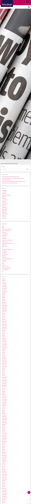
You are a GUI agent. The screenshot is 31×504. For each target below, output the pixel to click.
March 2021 (4, 375)
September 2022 (4, 347)
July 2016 (3, 463)
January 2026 (4, 285)
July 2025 (3, 294)
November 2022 (4, 344)
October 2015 (4, 477)
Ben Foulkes (4, 198)
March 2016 (4, 469)
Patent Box (3, 255)
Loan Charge (4, 252)
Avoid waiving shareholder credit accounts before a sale (10, 176)
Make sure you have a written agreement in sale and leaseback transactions (13, 181)
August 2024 (4, 311)
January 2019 (4, 416)
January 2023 (4, 341)
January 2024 (4, 322)
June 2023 (3, 333)
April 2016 (3, 468)
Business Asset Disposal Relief (7, 229)
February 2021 (4, 377)
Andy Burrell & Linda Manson (6, 195)
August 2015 (4, 480)
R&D (2, 263)
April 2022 (3, 355)
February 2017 (4, 452)
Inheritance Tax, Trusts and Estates (7, 249)
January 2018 (4, 435)
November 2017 (4, 438)
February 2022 (4, 358)
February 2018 (4, 433)
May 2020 (3, 391)
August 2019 (4, 405)
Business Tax (4, 232)
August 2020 (4, 386)
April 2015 (3, 486)
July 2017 (3, 444)
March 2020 (4, 394)
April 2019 (3, 411)
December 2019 (4, 399)
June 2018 (3, 427)
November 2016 (4, 457)
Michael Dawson (4, 207)
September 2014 (4, 497)
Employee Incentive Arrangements (7, 240)
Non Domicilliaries (5, 254)
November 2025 (4, 288)
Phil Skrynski (4, 212)
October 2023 (4, 327)
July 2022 (3, 350)
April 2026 (3, 280)
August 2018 (4, 424)
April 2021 (3, 374)
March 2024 (4, 319)
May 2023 (3, 335)
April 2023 (3, 336)
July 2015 (3, 482)
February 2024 (4, 321)
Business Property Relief (6, 230)
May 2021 (3, 372)
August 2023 (4, 330)
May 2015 (3, 485)
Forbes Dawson (4, 199)
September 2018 (4, 422)
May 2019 (3, 410)
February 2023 (4, 339)
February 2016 (4, 471)
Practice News (4, 257)
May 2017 (3, 447)
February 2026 (4, 283)
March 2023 (4, 338)
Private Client (4, 260)
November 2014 (4, 494)
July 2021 (3, 369)
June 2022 (3, 352)
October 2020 (4, 383)
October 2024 (4, 308)
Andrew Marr (4, 193)
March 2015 (4, 488)
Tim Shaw (3, 215)
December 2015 (4, 474)
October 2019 (4, 402)
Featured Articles (4, 246)
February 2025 (4, 302)
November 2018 (4, 419)
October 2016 (4, 458)
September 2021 (4, 366)
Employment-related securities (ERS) (7, 243)
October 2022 (4, 346)
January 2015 (4, 491)
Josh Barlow (4, 201)
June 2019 (3, 408)
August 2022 (4, 349)
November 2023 (4, 325)
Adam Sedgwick (4, 190)
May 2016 (3, 466)
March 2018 (4, 432)
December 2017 (4, 436)
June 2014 (3, 502)
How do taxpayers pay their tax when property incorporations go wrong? (13, 178)
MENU (2, 6)
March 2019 (4, 413)
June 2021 (3, 371)
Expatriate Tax (4, 244)
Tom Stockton (4, 218)
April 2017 (3, 449)
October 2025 (4, 289)
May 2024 (3, 316)
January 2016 (4, 472)
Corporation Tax (4, 238)
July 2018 (3, 425)
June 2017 (3, 446)
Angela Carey (4, 196)
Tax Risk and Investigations (6, 268)
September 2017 (4, 441)
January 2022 (4, 360)
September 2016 (4, 460)
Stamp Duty (4, 265)
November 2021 (4, 363)
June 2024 (3, 314)
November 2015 (4, 475)
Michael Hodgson (4, 209)
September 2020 (4, 385)
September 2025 (4, 291)
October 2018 (4, 421)
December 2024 (4, 305)
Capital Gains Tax (4, 235)
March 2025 (4, 300)
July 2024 (3, 313)
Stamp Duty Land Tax (5, 266)
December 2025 (4, 286)
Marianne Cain (4, 204)
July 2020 (3, 388)
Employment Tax (4, 241)
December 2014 (4, 493)
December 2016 (4, 455)
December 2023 (4, 324)
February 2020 (4, 396)
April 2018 (3, 430)
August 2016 (4, 461)
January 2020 (4, 397)
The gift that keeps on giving (6, 179)
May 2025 (3, 297)
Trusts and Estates (5, 269)
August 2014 (4, 499)
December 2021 (4, 361)
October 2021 (4, 364)
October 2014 (4, 496)
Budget (3, 227)
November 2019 (4, 400)
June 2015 (3, 483)
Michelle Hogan (4, 210)
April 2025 (3, 299)
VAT (2, 271)
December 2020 (4, 380)
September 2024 (4, 310)
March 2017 (4, 450)
